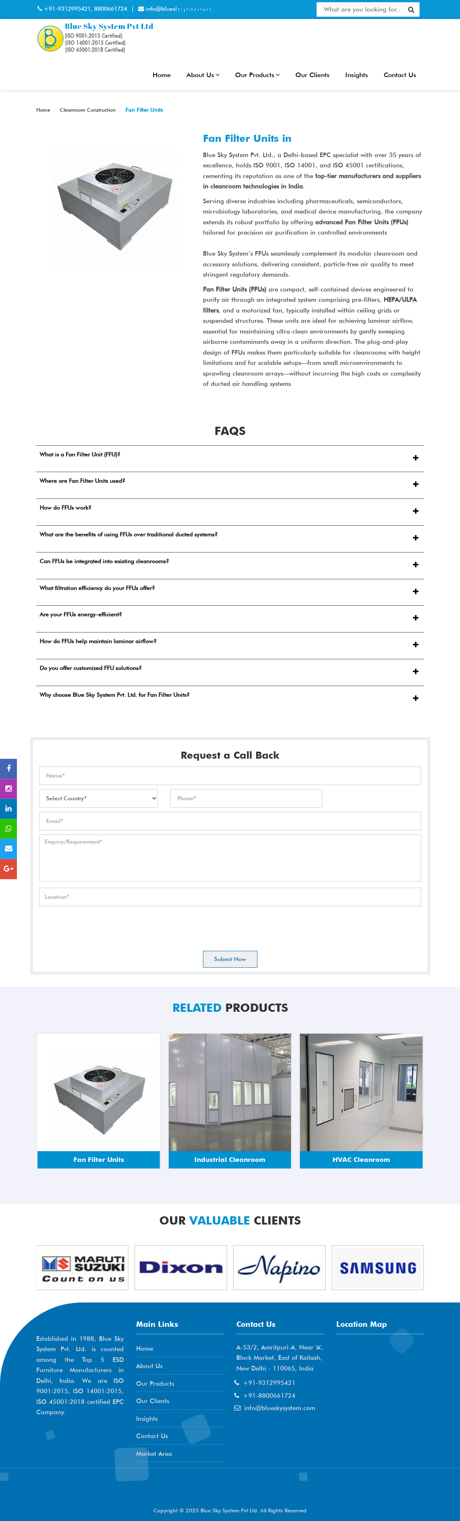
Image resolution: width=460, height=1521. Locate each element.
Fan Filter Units (143, 109)
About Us (202, 75)
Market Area (154, 1454)
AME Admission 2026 (79, 1492)
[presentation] (102, 926)
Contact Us (400, 75)
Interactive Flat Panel (219, 9)
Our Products (257, 75)
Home (162, 75)
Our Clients (312, 75)
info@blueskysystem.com (279, 1408)
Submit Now (230, 959)
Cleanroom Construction (87, 110)
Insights (356, 75)
